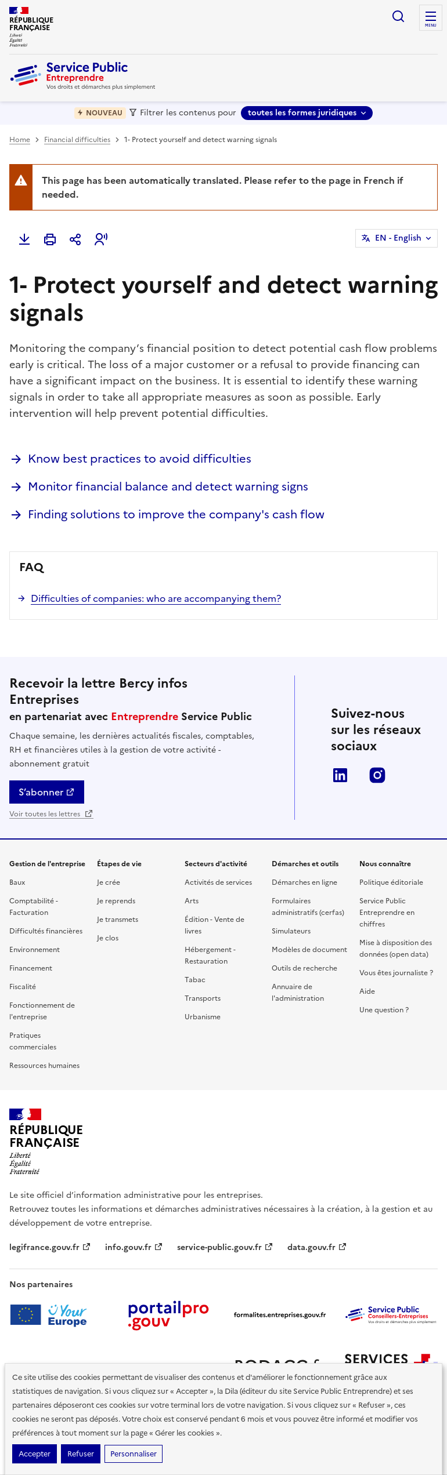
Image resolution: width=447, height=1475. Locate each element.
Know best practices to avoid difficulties (139, 458)
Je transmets (117, 919)
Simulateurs (291, 931)
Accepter (35, 1453)
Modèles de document (309, 949)
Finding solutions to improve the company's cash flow (176, 514)
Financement (30, 968)
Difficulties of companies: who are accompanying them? (156, 598)
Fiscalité (22, 987)
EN (398, 238)
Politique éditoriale (391, 882)
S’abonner (47, 792)
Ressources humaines (44, 1065)
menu (431, 25)
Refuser (80, 1453)
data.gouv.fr (317, 1247)
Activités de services (218, 882)
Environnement (34, 949)
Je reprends (116, 901)
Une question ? (384, 1010)
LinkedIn (340, 775)
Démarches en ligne (304, 882)
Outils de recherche (304, 968)
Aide (367, 991)
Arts (192, 901)
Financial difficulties (77, 140)
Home (19, 140)
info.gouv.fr (134, 1247)
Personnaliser (133, 1453)
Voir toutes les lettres (51, 814)
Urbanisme (203, 1017)
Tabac (195, 980)
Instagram (377, 775)
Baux (17, 882)
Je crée (108, 882)
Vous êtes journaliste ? (396, 973)
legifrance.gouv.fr (50, 1247)
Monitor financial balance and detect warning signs (168, 486)
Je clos (107, 938)
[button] (101, 239)
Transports (203, 998)
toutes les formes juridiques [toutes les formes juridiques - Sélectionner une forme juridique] (302, 113)
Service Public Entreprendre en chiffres (386, 912)
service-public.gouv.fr (225, 1247)
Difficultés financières (45, 931)
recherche (398, 16)
